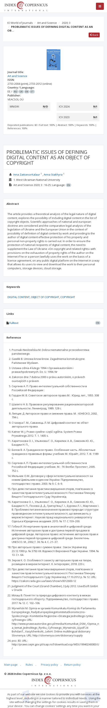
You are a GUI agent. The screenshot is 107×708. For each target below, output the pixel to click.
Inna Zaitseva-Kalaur (26, 174)
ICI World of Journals (20, 23)
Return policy (72, 664)
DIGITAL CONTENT (19, 297)
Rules (29, 664)
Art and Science (47, 23)
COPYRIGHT (67, 297)
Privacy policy (49, 664)
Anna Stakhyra (53, 174)
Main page (11, 664)
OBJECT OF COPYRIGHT (45, 297)
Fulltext (13, 323)
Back (94, 35)
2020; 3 (66, 23)
